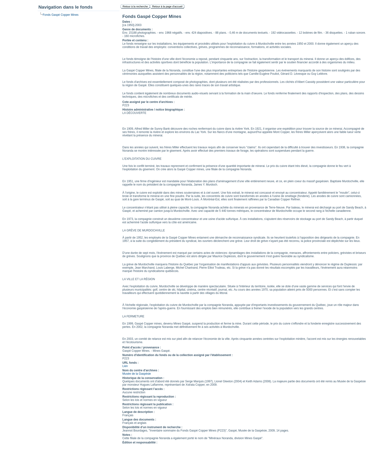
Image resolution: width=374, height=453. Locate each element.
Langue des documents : (139, 419)
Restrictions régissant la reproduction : (149, 396)
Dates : (127, 21)
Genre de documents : (137, 29)
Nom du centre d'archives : (140, 370)
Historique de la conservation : (143, 378)
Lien (125, 366)
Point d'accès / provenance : (141, 347)
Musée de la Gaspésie (136, 373)
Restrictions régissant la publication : (147, 404)
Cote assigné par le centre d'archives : (148, 102)
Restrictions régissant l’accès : (143, 389)
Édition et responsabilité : (139, 442)
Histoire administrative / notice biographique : (153, 109)
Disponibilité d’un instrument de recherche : (152, 427)
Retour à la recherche (135, 6)
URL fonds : (130, 362)
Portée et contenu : (135, 40)
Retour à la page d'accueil (167, 6)
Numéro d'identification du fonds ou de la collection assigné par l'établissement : (177, 355)
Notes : (127, 435)
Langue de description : (138, 412)
